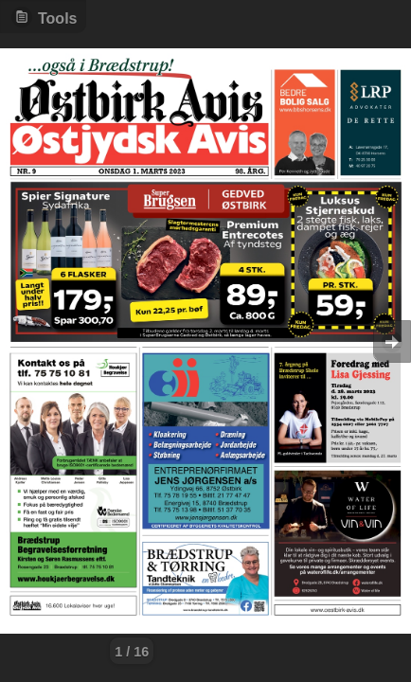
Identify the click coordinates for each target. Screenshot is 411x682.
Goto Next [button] (392, 341)
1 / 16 (132, 651)
